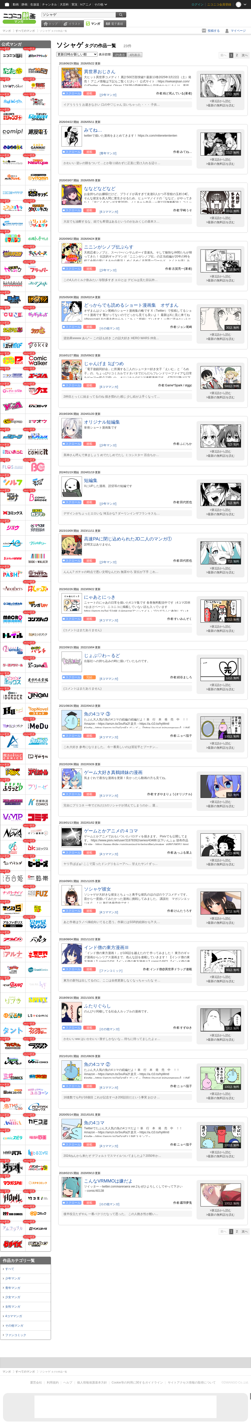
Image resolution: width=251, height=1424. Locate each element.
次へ (245, 55)
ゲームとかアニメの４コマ (111, 830)
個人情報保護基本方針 (92, 1382)
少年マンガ (12, 1278)
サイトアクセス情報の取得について (192, 1382)
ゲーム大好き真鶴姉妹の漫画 (113, 772)
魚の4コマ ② (97, 1064)
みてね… (93, 130)
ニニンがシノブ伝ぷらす (109, 246)
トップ (53, 23)
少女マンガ (12, 1297)
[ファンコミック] (111, 970)
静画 (25, 4)
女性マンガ (12, 1306)
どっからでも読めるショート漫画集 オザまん (131, 305)
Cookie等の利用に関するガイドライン (137, 1382)
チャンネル (49, 4)
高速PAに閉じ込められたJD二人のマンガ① (128, 538)
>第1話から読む (220, 101)
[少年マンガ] (108, 95)
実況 (75, 4)
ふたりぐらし (97, 1005)
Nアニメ (86, 4)
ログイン (198, 4)
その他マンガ (14, 1325)
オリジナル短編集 (102, 422)
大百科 (64, 4)
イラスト (74, 23)
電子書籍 (117, 23)
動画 (16, 4)
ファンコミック (15, 1335)
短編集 (91, 480)
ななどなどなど (100, 188)
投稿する (214, 30)
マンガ (95, 23)
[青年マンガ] (108, 153)
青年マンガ (12, 1288)
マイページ (238, 30)
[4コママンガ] (109, 212)
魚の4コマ (94, 1122)
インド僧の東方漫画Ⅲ (106, 947)
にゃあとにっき (100, 597)
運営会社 (36, 1382)
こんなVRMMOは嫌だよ (108, 1181)
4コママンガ (13, 1316)
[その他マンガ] (110, 328)
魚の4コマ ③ (97, 714)
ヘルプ (67, 1382)
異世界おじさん (100, 71)
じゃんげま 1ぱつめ (104, 363)
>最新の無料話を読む (220, 105)
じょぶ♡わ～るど (102, 655)
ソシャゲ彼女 (97, 889)
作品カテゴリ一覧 (19, 1260)
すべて (9, 1269)
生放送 (34, 4)
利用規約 (53, 1382)
